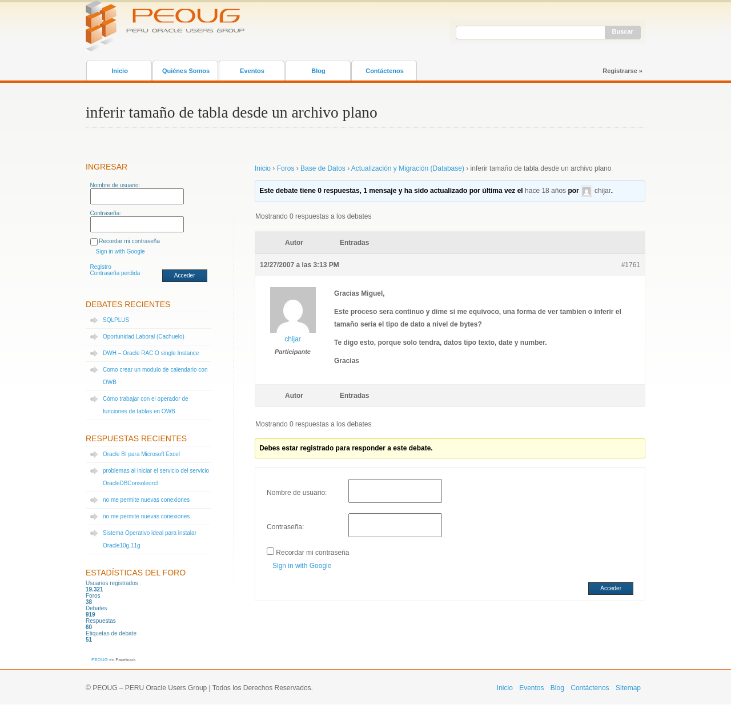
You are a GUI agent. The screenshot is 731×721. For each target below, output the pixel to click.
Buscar (622, 31)
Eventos (252, 70)
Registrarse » (622, 70)
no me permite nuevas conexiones (146, 500)
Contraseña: (105, 213)
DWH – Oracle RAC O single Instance (151, 353)
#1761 (630, 265)
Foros (286, 168)
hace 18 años (545, 191)
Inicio (119, 70)
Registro (100, 267)
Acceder (184, 275)
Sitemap (628, 688)
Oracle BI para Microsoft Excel (141, 454)
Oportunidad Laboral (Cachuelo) (143, 336)
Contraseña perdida (115, 273)
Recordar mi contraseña (129, 241)
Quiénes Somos (186, 70)
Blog (318, 70)
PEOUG (99, 659)
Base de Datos (323, 168)
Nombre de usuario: (115, 185)
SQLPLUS (116, 320)
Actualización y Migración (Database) (407, 168)
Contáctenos (385, 70)
